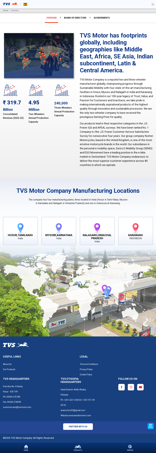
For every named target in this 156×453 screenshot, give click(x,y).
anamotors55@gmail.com (73, 410)
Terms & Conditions (89, 364)
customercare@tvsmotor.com (17, 407)
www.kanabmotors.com (80, 415)
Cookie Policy (86, 374)
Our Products (9, 369)
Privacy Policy (86, 369)
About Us (7, 364)
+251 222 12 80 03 (73, 400)
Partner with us (78, 426)
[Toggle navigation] (152, 4)
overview (51, 18)
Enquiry (150, 426)
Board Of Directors (75, 18)
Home (5, 10)
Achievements (102, 18)
